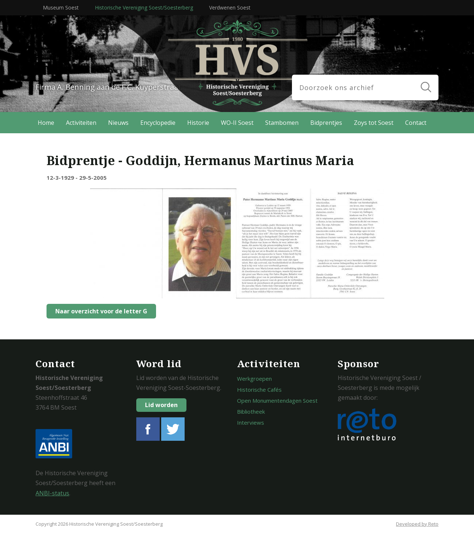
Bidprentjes (326, 123)
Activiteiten (81, 123)
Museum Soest (61, 7)
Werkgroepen (254, 378)
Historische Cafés (259, 389)
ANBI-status (52, 493)
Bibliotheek (251, 411)
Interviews (250, 422)
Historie (198, 123)
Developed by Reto (417, 524)
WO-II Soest (237, 123)
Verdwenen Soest (230, 7)
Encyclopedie (157, 123)
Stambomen (282, 123)
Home (46, 123)
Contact (415, 123)
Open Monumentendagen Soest (277, 400)
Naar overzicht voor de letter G (99, 311)
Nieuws (118, 123)
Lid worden (161, 405)
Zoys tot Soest (373, 123)
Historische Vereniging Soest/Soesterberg (144, 7)
